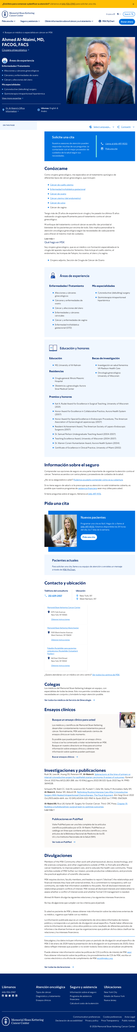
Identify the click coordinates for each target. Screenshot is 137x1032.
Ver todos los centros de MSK (106, 675)
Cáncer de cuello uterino (61, 185)
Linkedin (16, 996)
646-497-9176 (94, 494)
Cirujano (16, 49)
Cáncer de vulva (57, 203)
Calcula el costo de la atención (84, 1003)
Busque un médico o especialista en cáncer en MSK (29, 32)
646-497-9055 (87, 526)
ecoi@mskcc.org (105, 958)
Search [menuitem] (129, 14)
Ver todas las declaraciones (57, 967)
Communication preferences (86, 1017)
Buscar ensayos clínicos (63, 757)
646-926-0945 (68, 4)
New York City (110, 992)
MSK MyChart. (69, 569)
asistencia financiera (87, 488)
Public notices (128, 1020)
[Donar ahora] (127, 22)
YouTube (13, 996)
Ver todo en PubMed (62, 842)
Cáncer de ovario (58, 194)
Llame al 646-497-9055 (116, 143)
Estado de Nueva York (114, 996)
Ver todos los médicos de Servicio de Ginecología (67, 700)
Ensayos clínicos (43, 1000)
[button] (119, 14)
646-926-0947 (9, 992)
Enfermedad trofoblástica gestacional (67, 189)
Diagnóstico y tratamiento (48, 996)
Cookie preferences (112, 1017)
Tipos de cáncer (43, 992)
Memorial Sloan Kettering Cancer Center (63, 607)
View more (13, 98)
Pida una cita (111, 148)
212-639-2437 (55, 596)
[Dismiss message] (133, 4)
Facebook (6, 996)
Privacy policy (91, 1020)
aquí (129, 952)
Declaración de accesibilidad (68, 1020)
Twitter (10, 996)
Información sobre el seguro (83, 992)
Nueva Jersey (110, 1000)
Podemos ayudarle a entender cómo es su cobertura (98, 480)
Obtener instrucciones (60, 619)
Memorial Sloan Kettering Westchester (63, 628)
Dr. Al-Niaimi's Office (15, 110)
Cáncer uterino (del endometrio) (65, 198)
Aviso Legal (130, 1017)
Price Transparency (110, 1020)
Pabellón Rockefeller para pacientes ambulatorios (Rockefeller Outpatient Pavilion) (62, 651)
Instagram (3, 996)
